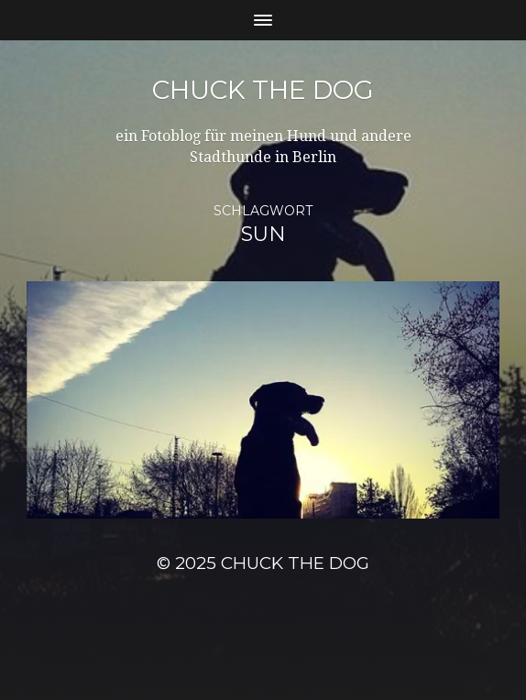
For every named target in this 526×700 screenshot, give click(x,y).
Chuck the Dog (263, 89)
